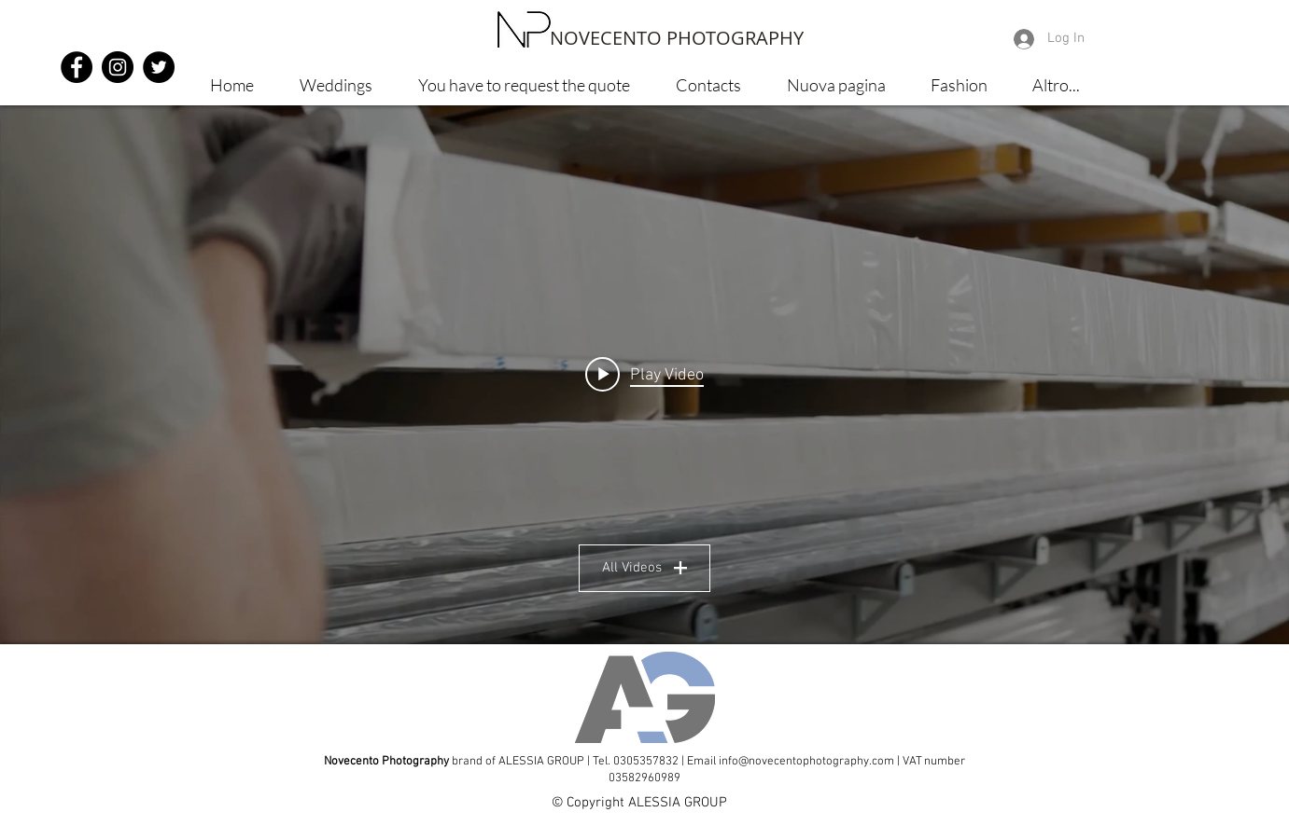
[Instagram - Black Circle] (117, 67)
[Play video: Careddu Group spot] (644, 374)
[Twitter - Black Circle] (159, 67)
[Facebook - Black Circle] (76, 67)
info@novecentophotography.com (806, 761)
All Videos (644, 567)
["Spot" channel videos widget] (644, 374)
